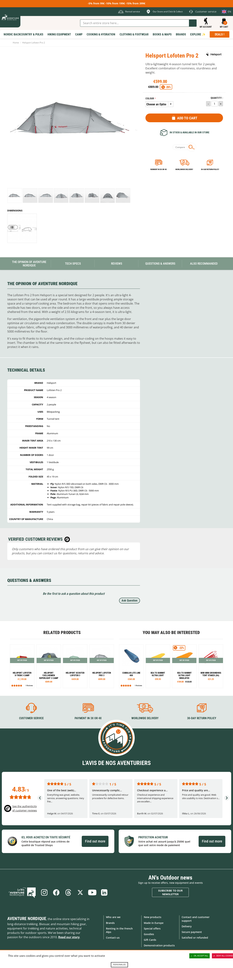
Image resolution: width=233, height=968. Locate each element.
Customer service (31, 718)
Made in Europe (153, 923)
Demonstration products (159, 945)
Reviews (116, 263)
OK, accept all (199, 956)
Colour (149, 98)
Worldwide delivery (184, 169)
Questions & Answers (160, 263)
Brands (110, 923)
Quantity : (217, 98)
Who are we (113, 917)
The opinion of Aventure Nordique (29, 263)
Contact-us (113, 937)
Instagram (44, 892)
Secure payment (192, 932)
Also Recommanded (204, 263)
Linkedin (104, 892)
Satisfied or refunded (195, 937)
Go (193, 23)
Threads (68, 892)
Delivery (187, 926)
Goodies (149, 934)
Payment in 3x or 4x (158, 169)
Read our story (69, 937)
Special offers (152, 928)
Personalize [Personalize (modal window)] (119, 965)
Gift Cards (150, 939)
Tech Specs (73, 263)
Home (16, 42)
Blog (22, 892)
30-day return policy (210, 169)
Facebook (56, 892)
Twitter (80, 892)
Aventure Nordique (26, 918)
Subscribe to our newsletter (170, 892)
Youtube (92, 892)
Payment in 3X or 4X (88, 718)
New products (152, 917)
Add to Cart (187, 118)
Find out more (95, 841)
